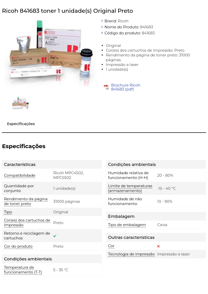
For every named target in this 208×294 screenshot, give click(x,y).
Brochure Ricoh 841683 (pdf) (125, 87)
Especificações (21, 123)
